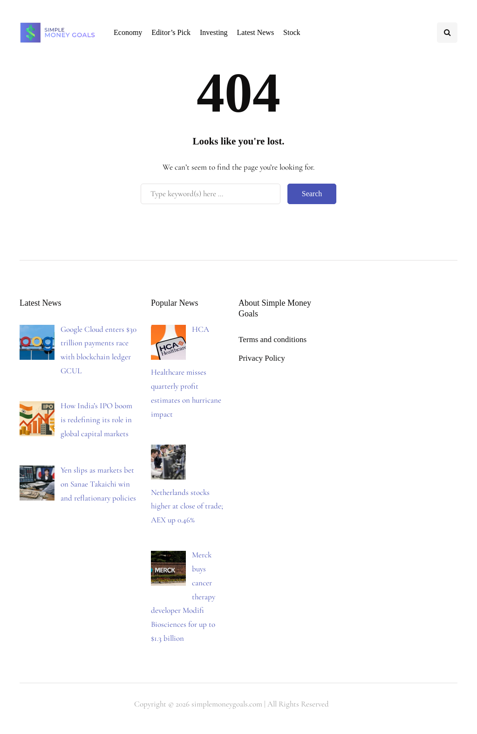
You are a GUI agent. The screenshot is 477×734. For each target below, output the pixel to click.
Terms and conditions (272, 339)
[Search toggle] (447, 32)
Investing (214, 32)
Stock (291, 32)
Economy (128, 32)
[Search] (210, 194)
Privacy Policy (261, 358)
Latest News (255, 32)
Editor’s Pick (171, 32)
